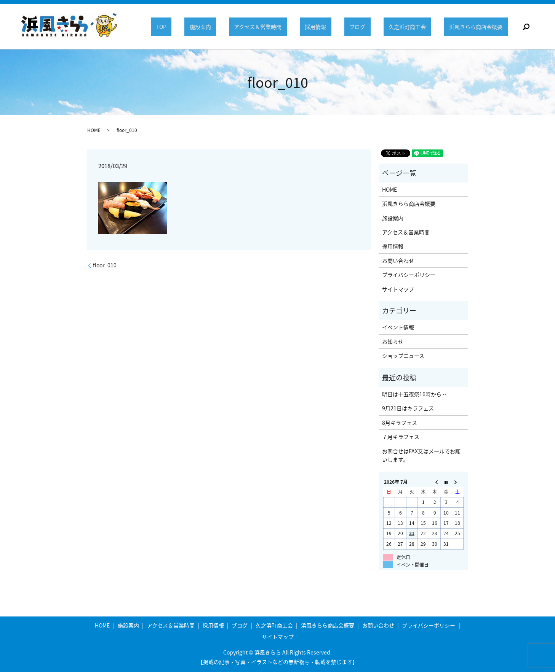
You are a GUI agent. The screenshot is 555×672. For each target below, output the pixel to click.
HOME (94, 130)
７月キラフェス (400, 436)
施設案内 (210, 26)
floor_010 (105, 265)
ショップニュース (403, 355)
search (526, 26)
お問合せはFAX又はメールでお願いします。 (421, 455)
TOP (173, 26)
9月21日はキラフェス (408, 408)
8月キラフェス (399, 422)
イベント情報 (398, 327)
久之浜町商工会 (410, 26)
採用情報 (322, 26)
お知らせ (392, 341)
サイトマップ (398, 289)
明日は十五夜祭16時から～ (414, 394)
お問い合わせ (398, 260)
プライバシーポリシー (408, 274)
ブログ (362, 26)
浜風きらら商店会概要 (477, 26)
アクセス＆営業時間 (266, 26)
